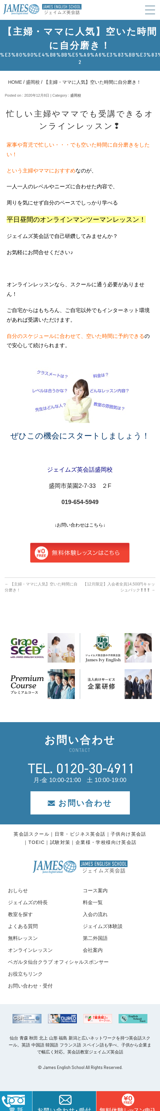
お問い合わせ (80, 803)
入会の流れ (95, 914)
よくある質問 (23, 926)
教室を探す (20, 914)
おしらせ (18, 890)
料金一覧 (93, 902)
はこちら (128, 1101)
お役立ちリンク (25, 974)
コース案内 (95, 890)
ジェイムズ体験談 (103, 926)
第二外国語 (95, 938)
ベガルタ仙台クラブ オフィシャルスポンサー (58, 962)
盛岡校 (33, 82)
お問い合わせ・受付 (30, 986)
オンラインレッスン (30, 950)
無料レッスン (23, 938)
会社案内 (93, 950)
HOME (15, 82)
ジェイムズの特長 (28, 902)
